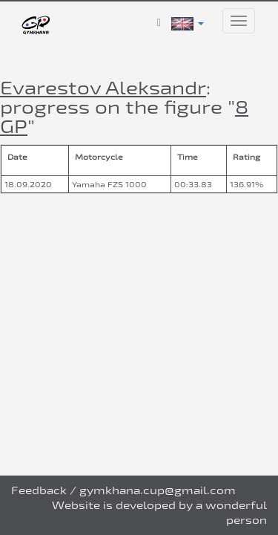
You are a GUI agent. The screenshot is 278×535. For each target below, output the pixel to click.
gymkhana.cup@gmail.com (157, 490)
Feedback (39, 490)
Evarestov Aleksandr (103, 87)
